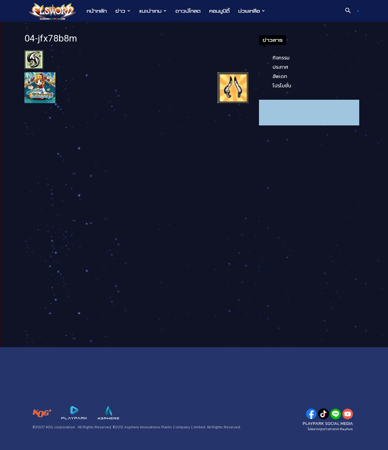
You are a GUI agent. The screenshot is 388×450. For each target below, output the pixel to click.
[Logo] (55, 11)
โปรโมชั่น (282, 85)
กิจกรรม (281, 57)
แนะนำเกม (152, 11)
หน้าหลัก (97, 11)
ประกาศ (280, 67)
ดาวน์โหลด (187, 11)
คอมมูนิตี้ (219, 11)
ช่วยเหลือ (251, 11)
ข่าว (122, 11)
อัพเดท (280, 76)
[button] (350, 11)
